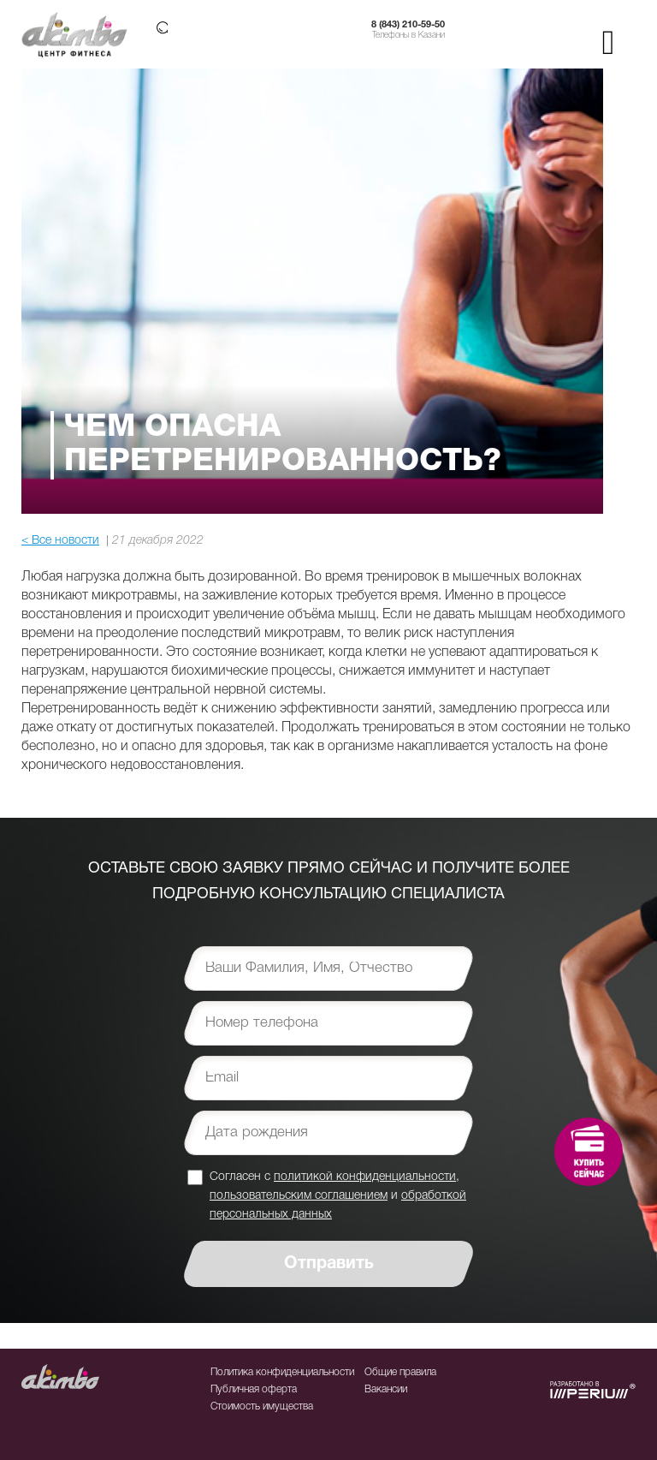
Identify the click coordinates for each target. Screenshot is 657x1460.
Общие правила (400, 1372)
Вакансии (385, 1389)
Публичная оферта (253, 1389)
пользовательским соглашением (299, 1195)
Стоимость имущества (261, 1406)
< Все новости (60, 540)
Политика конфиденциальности (282, 1372)
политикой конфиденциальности (365, 1177)
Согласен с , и (338, 1195)
